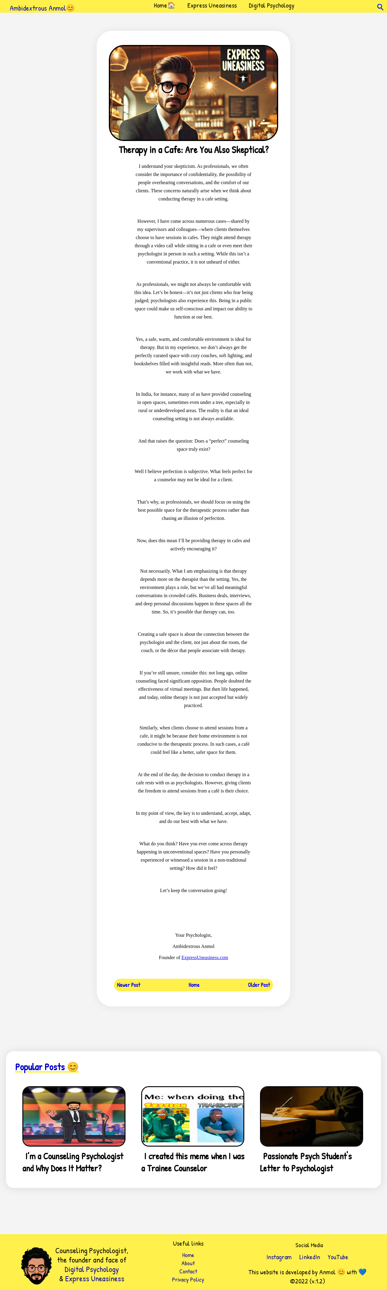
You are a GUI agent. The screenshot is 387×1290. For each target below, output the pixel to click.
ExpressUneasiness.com (204, 957)
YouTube (338, 1256)
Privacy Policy (188, 1279)
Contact (188, 1271)
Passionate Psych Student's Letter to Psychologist (306, 1162)
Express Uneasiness (212, 5)
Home (194, 985)
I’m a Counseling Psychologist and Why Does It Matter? (72, 1162)
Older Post (259, 985)
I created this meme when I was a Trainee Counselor (192, 1162)
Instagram (279, 1256)
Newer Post (128, 985)
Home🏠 (164, 5)
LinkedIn (309, 1256)
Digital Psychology (271, 5)
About (188, 1263)
